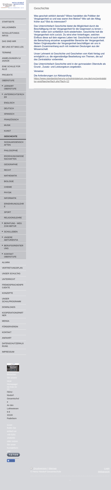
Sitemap (52, 468)
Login (107, 468)
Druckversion (38, 468)
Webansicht (104, 471)
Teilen (11, 461)
